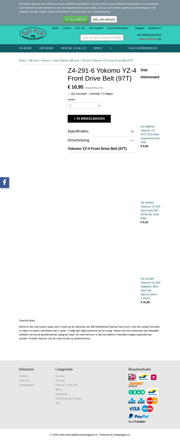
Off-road (46, 48)
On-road (25, 48)
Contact (66, 28)
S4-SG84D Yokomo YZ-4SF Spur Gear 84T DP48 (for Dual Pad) (151, 210)
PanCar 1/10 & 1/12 (73, 48)
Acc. (57, 403)
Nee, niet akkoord (104, 19)
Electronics (61, 394)
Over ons (80, 28)
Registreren (154, 28)
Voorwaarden (96, 28)
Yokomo (46, 60)
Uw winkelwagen (149, 34)
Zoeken (127, 37)
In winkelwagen (91, 118)
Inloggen (140, 28)
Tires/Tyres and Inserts (68, 398)
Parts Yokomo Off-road (66, 60)
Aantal (71, 99)
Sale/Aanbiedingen (117, 28)
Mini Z (98, 48)
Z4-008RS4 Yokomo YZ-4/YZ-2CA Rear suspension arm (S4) (150, 134)
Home (55, 28)
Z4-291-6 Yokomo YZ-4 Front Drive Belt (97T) (107, 60)
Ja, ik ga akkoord (75, 19)
